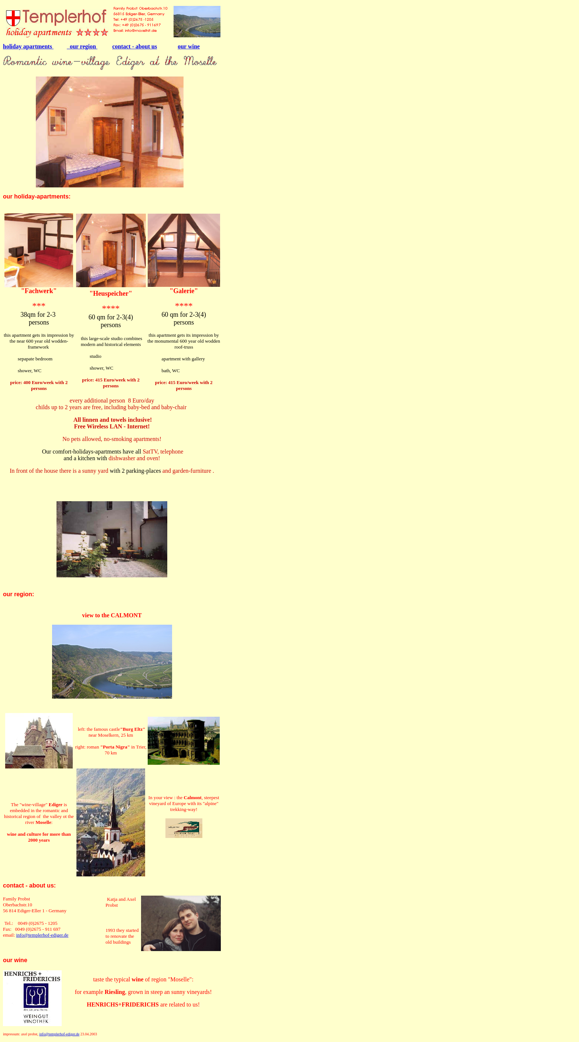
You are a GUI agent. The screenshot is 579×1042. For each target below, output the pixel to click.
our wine (189, 46)
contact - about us (134, 46)
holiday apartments (28, 46)
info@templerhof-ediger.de (42, 935)
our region (82, 46)
